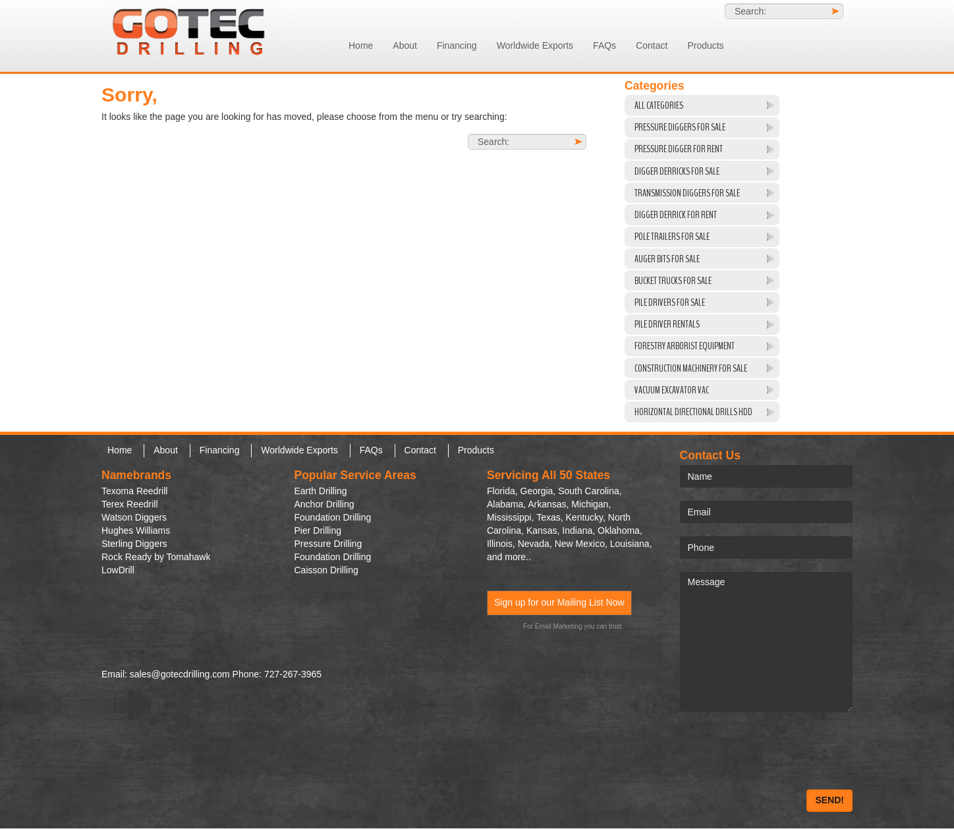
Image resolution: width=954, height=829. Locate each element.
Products (705, 45)
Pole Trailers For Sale (672, 236)
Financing (457, 45)
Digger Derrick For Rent (675, 214)
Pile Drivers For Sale (669, 302)
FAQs (604, 45)
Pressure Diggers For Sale (679, 127)
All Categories (658, 105)
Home (361, 45)
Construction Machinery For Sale (690, 368)
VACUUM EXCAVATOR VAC (671, 390)
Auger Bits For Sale (667, 259)
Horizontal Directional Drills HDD (693, 411)
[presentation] (780, 750)
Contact (651, 45)
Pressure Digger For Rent (678, 149)
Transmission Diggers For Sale (687, 193)
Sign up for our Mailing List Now (559, 602)
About (405, 45)
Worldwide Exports (535, 45)
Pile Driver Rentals (667, 324)
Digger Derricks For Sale (676, 171)
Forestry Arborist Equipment (684, 346)
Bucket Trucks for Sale (673, 280)
